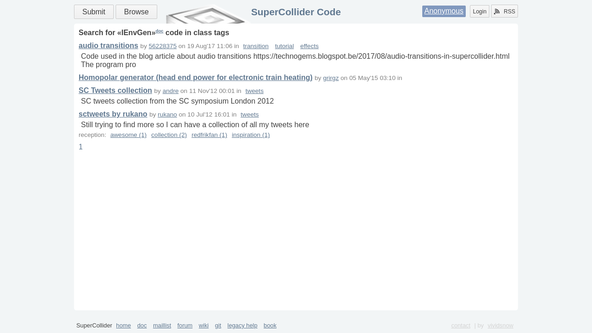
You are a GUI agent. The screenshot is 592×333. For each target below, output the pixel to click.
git (218, 325)
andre (170, 90)
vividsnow (500, 325)
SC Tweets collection (115, 90)
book (270, 325)
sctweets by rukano (113, 114)
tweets (255, 90)
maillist (162, 325)
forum (185, 325)
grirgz (331, 77)
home (123, 325)
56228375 (163, 46)
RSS (504, 11)
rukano (167, 114)
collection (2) (169, 134)
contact (460, 325)
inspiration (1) (251, 134)
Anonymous (444, 11)
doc (159, 30)
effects (309, 46)
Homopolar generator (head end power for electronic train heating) (196, 77)
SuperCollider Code (296, 11)
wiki (204, 325)
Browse (136, 12)
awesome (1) (128, 134)
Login (479, 11)
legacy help (243, 325)
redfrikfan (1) (209, 134)
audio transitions (108, 45)
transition (256, 46)
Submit (93, 12)
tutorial (284, 46)
